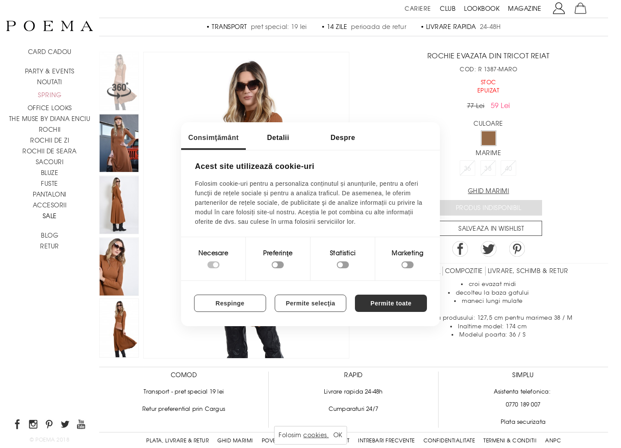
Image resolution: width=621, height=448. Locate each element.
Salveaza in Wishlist (491, 228)
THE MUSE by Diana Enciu (50, 118)
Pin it (517, 249)
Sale (50, 216)
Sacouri (50, 162)
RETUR (49, 246)
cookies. (316, 435)
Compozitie (464, 270)
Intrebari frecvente (386, 441)
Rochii (50, 129)
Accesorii (50, 205)
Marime (488, 152)
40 (508, 168)
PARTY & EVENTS (50, 71)
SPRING (50, 95)
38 (488, 168)
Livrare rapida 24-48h (353, 391)
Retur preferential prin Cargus (183, 409)
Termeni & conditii (509, 441)
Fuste (49, 183)
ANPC (553, 441)
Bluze (50, 172)
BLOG (49, 235)
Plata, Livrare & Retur (177, 441)
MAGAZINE (524, 8)
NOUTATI (49, 82)
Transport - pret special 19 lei (184, 391)
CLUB (447, 8)
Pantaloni (49, 194)
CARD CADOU (50, 51)
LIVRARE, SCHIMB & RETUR (528, 270)
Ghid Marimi (235, 441)
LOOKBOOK (481, 8)
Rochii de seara (49, 151)
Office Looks (50, 108)
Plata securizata (523, 422)
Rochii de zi (49, 140)
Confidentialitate (449, 441)
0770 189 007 (523, 404)
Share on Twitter (488, 249)
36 (467, 168)
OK (337, 435)
